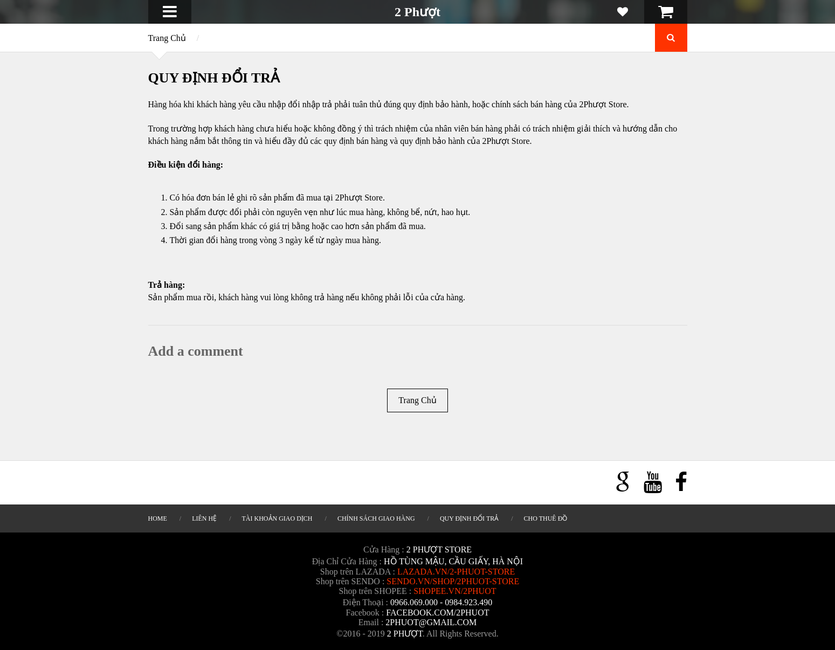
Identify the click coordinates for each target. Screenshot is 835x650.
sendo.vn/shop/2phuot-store (453, 581)
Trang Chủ (167, 38)
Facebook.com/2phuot (437, 612)
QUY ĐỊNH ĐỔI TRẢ (469, 518)
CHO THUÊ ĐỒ (546, 518)
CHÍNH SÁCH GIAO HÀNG (376, 518)
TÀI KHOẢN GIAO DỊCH (277, 518)
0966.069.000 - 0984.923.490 (441, 602)
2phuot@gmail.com (431, 622)
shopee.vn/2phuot (454, 591)
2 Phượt (417, 12)
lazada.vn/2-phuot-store (456, 571)
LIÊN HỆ (204, 518)
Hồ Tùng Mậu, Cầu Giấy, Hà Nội (453, 561)
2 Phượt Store (439, 549)
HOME (157, 518)
